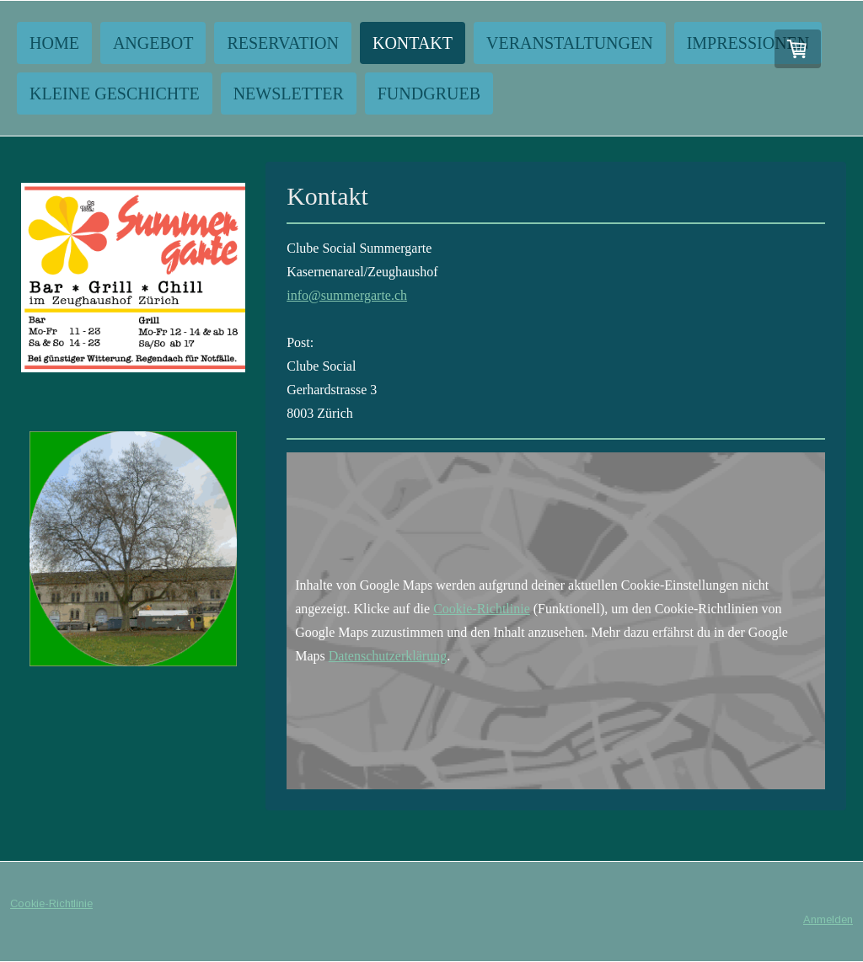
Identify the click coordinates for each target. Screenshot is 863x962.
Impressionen (748, 43)
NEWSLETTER (288, 93)
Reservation (283, 43)
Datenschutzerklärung (388, 656)
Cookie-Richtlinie (481, 608)
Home (54, 43)
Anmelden (828, 919)
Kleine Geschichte (114, 93)
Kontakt (413, 43)
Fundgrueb (429, 93)
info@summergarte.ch (347, 295)
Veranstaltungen (569, 43)
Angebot (153, 43)
